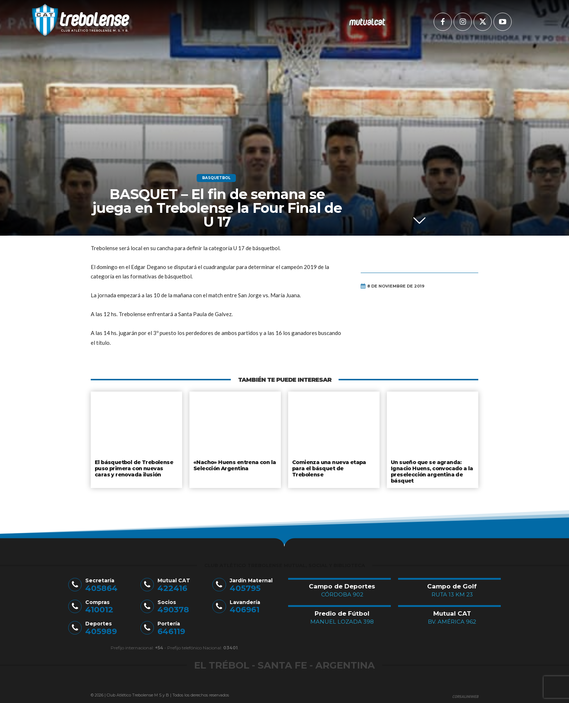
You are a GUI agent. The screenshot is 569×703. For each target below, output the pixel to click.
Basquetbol (216, 178)
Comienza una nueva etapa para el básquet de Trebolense (333, 465)
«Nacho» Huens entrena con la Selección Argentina (233, 465)
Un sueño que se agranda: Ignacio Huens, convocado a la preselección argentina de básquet (431, 470)
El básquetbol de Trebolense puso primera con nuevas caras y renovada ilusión (136, 467)
